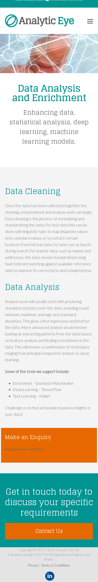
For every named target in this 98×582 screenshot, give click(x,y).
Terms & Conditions (55, 565)
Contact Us (49, 531)
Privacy (33, 565)
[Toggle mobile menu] (90, 21)
